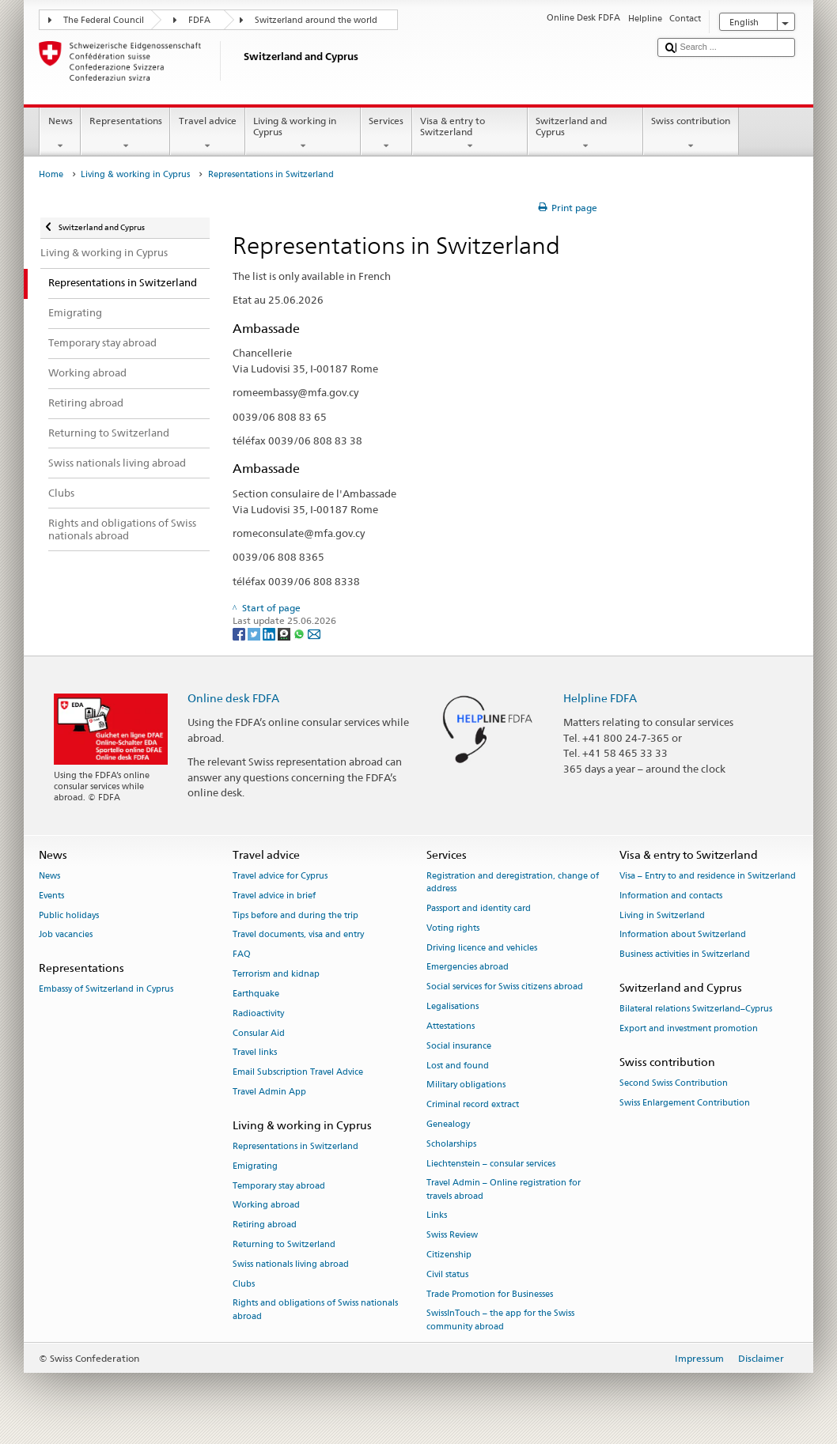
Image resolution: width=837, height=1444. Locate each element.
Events (51, 895)
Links (436, 1216)
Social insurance (458, 1046)
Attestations (450, 1026)
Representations (125, 134)
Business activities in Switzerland (684, 955)
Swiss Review (452, 1235)
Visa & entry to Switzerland (470, 134)
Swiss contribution (691, 134)
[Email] (314, 633)
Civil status (447, 1274)
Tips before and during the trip (295, 915)
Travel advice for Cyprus (280, 876)
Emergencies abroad (467, 967)
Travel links (255, 1053)
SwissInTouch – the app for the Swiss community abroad (500, 1320)
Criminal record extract (472, 1105)
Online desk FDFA (233, 698)
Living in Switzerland (662, 915)
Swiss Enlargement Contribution (684, 1103)
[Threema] (285, 633)
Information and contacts (670, 895)
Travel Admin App (269, 1092)
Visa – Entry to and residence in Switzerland (707, 876)
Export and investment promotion (688, 1029)
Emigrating (255, 1166)
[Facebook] (240, 633)
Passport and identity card (478, 908)
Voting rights (452, 928)
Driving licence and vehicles (481, 948)
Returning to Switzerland (284, 1244)
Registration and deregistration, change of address (512, 882)
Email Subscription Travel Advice (298, 1073)
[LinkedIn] (270, 633)
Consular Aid (259, 1033)
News (60, 134)
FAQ (242, 955)
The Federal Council (103, 20)
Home (51, 174)
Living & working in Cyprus (303, 134)
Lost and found (457, 1065)
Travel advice (207, 134)
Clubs (244, 1284)
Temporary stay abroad (279, 1186)
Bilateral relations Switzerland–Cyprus (695, 1009)
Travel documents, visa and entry (298, 935)
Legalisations (452, 1006)
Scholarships (451, 1144)
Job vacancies (66, 935)
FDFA (199, 20)
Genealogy (448, 1124)
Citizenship (449, 1254)
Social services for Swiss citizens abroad (504, 987)
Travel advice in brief (274, 895)
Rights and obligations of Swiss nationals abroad (315, 1309)
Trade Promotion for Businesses (489, 1294)
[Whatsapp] (300, 633)
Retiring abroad (265, 1225)
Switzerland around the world (316, 20)
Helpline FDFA (600, 698)
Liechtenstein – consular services (490, 1164)
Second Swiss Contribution (673, 1084)
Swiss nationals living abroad (291, 1264)
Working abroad (266, 1205)
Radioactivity (258, 1013)
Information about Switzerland (682, 935)
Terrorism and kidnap (276, 974)
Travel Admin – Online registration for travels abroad (503, 1189)
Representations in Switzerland (295, 1146)
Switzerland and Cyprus (585, 134)
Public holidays (69, 915)
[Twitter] (255, 633)
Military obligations (466, 1085)
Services (386, 134)
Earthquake (256, 993)
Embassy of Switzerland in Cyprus (106, 990)
